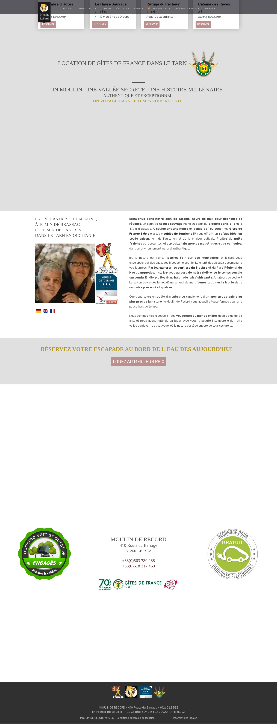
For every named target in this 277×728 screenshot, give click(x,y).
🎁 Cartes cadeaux (159, 8)
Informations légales (186, 722)
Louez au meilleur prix (138, 366)
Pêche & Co (123, 8)
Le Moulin (107, 8)
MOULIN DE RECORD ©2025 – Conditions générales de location (117, 722)
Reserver (48, 24)
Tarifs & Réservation (187, 8)
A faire (139, 8)
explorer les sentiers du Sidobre (183, 272)
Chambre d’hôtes (87, 8)
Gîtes (68, 8)
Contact (209, 8)
